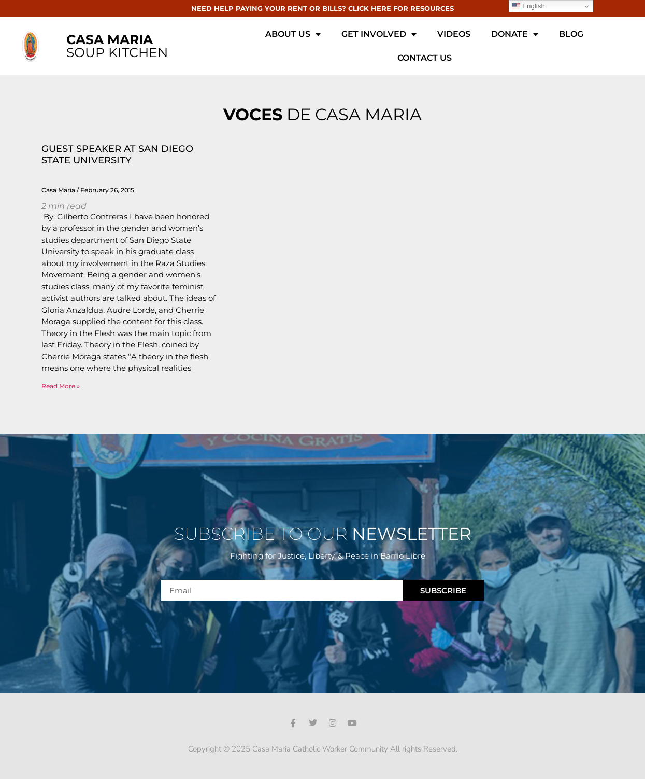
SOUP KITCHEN (117, 46)
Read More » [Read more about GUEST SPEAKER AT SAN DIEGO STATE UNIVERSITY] (60, 386)
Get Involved (379, 34)
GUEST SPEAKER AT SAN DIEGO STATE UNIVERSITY (117, 154)
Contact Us (424, 58)
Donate (514, 34)
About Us (293, 34)
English (528, 6)
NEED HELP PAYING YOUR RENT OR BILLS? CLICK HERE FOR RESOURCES (322, 8)
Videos (453, 34)
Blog (571, 34)
